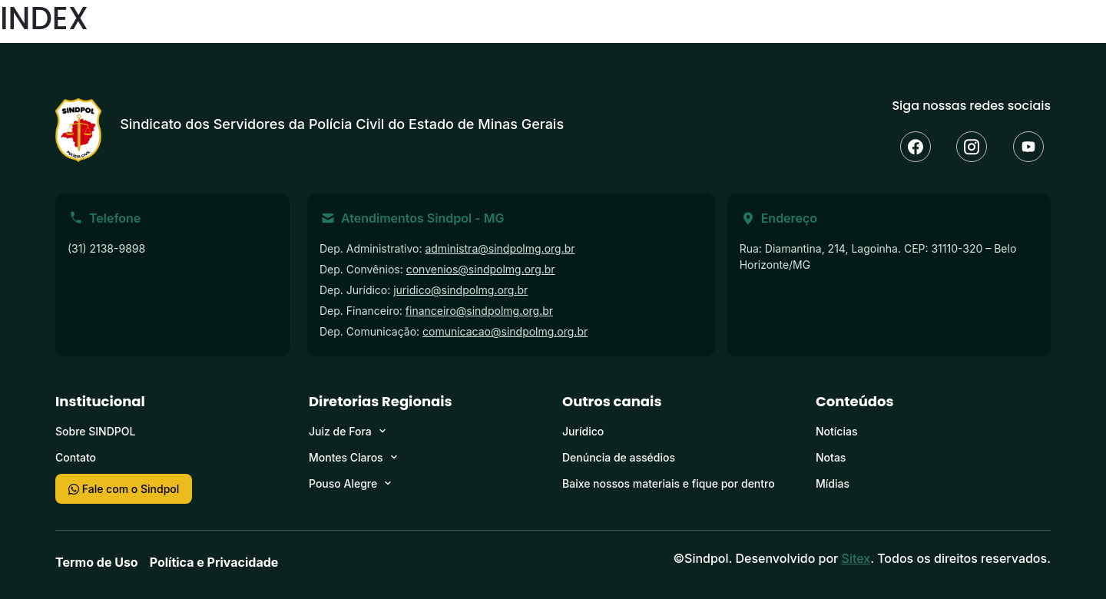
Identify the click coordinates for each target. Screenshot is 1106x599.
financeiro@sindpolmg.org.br (479, 310)
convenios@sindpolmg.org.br (480, 269)
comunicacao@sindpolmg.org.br (505, 331)
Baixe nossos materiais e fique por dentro (668, 483)
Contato (75, 457)
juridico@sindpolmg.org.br (460, 289)
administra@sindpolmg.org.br (500, 248)
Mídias (832, 483)
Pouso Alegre (343, 483)
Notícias (836, 431)
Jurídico (583, 431)
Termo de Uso (96, 562)
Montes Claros (346, 457)
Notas (831, 457)
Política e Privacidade (214, 562)
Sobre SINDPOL (95, 431)
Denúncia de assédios (618, 457)
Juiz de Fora (340, 431)
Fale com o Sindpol (123, 488)
